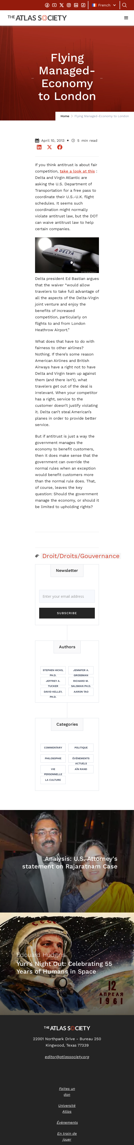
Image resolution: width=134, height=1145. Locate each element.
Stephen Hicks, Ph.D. (53, 671)
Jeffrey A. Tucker (53, 682)
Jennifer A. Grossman (81, 671)
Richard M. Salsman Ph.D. (81, 682)
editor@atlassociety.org (67, 1057)
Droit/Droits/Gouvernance (81, 556)
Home (65, 116)
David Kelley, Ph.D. (53, 693)
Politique (81, 747)
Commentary (53, 747)
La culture (53, 779)
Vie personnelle (53, 770)
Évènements (67, 1122)
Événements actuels (80, 760)
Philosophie (53, 758)
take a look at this (77, 171)
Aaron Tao (81, 691)
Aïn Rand (81, 769)
